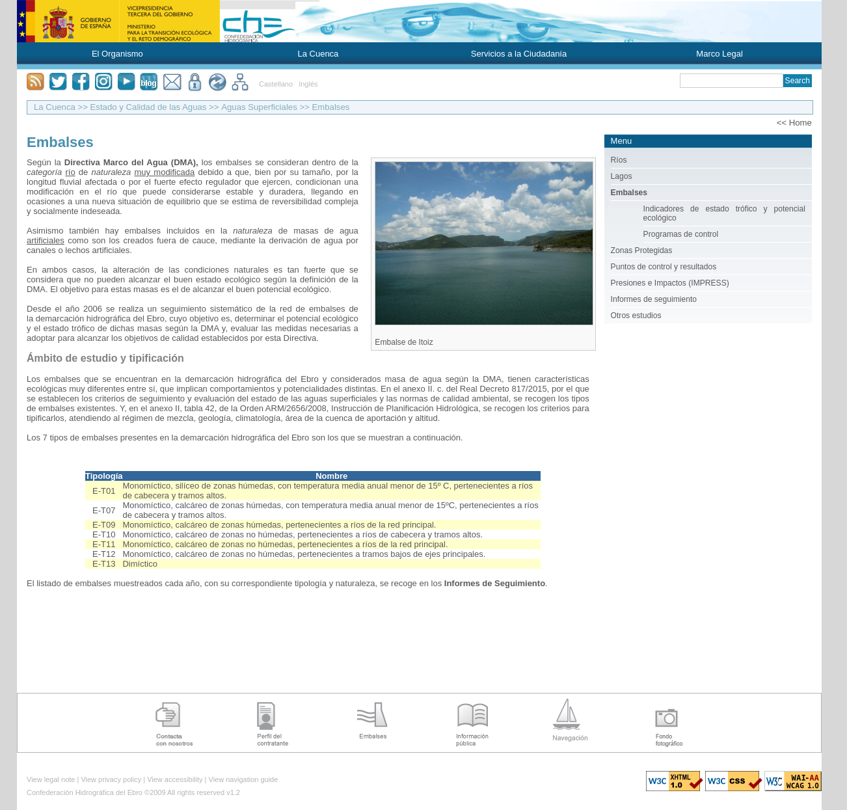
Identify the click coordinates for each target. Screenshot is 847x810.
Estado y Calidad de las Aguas (148, 107)
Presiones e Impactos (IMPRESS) (670, 283)
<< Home (794, 123)
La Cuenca (317, 54)
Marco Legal (719, 54)
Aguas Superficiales (259, 107)
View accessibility (174, 779)
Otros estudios (636, 315)
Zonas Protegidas (642, 250)
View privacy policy (111, 779)
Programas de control (681, 234)
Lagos (621, 176)
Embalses (330, 107)
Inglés (308, 84)
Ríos (619, 160)
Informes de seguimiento (654, 299)
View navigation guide (243, 779)
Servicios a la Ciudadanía (519, 54)
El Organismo (117, 54)
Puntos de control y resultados (664, 266)
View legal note (51, 779)
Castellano (276, 84)
